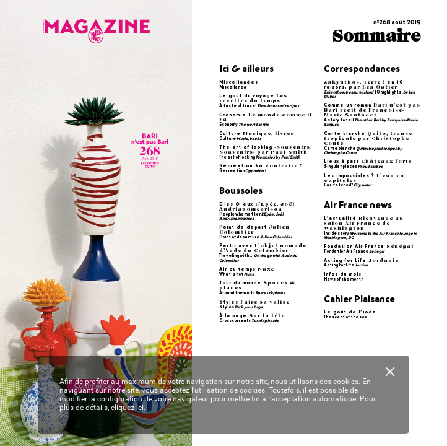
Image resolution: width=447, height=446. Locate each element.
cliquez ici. (128, 407)
